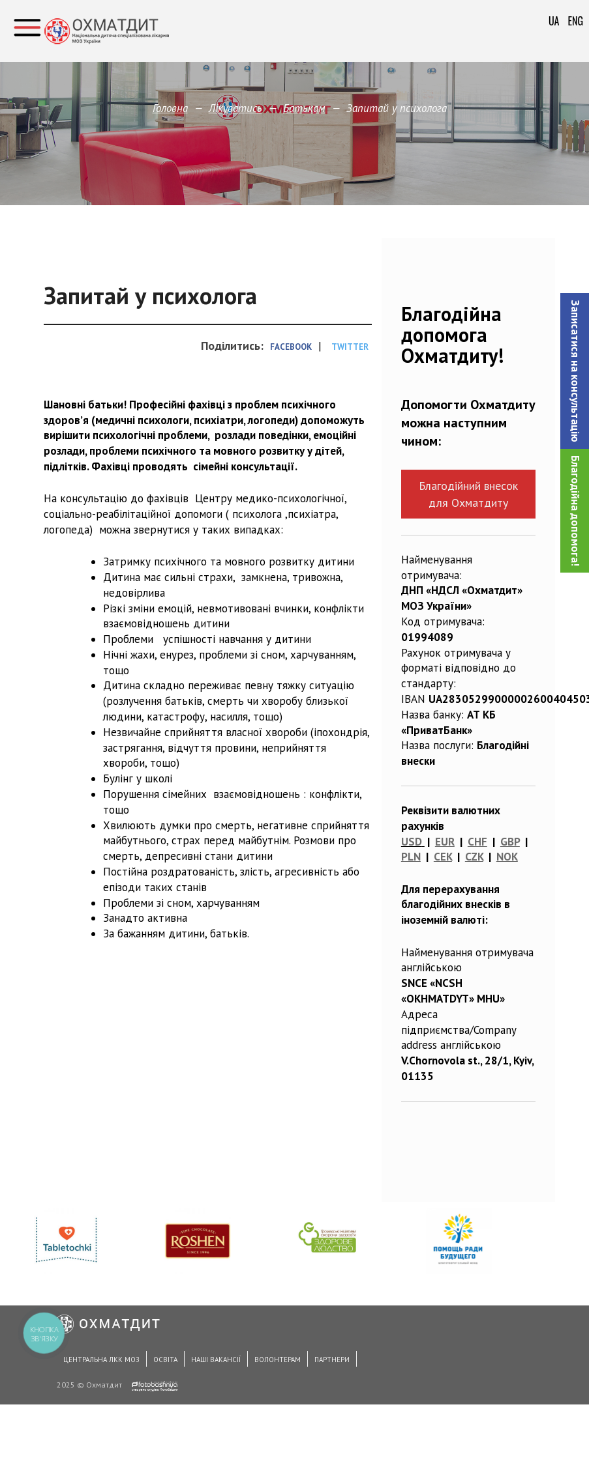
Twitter (350, 346)
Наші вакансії (216, 1359)
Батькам (304, 108)
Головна (170, 108)
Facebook (291, 346)
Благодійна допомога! (575, 510)
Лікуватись (235, 108)
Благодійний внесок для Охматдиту (468, 493)
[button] (574, 371)
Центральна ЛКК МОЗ (101, 1359)
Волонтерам (277, 1359)
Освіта (165, 1359)
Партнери (332, 1359)
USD (411, 841)
